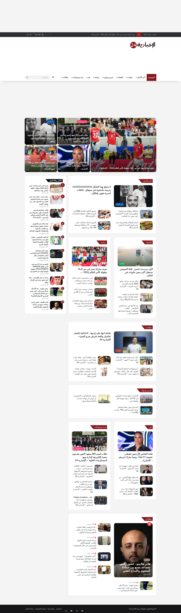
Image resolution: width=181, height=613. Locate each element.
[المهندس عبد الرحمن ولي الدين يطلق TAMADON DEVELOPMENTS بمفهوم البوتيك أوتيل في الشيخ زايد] (56, 267)
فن (89, 77)
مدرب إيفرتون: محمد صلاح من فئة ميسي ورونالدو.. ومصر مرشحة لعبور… (82, 280)
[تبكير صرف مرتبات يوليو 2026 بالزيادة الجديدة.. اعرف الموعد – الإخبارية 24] (146, 284)
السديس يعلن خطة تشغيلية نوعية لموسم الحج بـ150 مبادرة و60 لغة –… (126, 409)
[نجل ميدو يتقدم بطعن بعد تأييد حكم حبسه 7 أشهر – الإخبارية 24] (146, 360)
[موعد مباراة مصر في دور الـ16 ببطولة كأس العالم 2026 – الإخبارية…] (123, 145)
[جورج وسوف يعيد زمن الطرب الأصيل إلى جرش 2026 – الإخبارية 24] (146, 492)
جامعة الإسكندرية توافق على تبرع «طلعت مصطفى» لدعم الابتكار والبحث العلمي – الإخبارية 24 (83, 486)
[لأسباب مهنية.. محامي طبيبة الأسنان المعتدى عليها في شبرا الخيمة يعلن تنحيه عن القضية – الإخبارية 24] (104, 371)
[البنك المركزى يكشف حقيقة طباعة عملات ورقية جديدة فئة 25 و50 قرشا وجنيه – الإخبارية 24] (146, 297)
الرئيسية (151, 77)
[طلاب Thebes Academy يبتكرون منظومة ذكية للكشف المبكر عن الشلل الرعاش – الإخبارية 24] (100, 500)
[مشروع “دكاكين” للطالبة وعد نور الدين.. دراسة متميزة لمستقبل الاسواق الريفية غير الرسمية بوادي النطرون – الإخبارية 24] (100, 469)
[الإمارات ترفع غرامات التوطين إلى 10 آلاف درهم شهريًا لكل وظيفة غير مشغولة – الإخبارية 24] (146, 399)
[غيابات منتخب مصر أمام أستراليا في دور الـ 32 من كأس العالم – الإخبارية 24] (100, 292)
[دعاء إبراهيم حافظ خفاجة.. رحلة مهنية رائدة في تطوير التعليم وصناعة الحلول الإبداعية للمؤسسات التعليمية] (104, 527)
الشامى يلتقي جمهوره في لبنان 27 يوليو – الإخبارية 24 (128, 468)
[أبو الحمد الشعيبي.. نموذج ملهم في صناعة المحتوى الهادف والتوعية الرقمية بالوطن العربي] (56, 240)
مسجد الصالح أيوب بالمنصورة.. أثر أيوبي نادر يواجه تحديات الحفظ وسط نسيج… (84, 398)
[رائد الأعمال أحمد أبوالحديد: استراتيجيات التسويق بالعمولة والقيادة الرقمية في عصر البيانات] (104, 570)
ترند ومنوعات (78, 77)
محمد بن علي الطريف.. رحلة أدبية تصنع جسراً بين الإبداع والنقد (38, 280)
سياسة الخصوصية (40, 609)
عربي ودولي (108, 77)
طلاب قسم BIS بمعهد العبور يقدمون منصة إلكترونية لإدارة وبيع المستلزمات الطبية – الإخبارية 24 (89, 457)
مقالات (65, 77)
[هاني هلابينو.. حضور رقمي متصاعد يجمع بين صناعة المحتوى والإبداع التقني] (133, 550)
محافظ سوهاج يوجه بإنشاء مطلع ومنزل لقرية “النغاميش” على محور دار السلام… (126, 213)
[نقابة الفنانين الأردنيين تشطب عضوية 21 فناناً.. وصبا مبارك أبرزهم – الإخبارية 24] (135, 441)
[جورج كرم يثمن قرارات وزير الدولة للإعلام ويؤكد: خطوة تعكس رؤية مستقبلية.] (56, 188)
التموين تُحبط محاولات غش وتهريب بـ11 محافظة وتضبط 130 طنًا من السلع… (85, 225)
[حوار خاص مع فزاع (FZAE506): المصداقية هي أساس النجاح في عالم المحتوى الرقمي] (56, 253)
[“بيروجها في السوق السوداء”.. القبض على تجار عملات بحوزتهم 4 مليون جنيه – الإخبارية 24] (146, 371)
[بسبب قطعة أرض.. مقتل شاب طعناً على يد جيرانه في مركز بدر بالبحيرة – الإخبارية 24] (104, 360)
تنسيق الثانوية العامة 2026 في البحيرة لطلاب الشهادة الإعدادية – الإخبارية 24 (84, 213)
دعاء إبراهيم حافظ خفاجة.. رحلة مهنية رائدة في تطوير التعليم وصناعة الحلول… (86, 529)
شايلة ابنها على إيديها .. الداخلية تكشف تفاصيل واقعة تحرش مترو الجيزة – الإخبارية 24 (92, 336)
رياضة (97, 77)
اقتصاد (120, 77)
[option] (90, 145)
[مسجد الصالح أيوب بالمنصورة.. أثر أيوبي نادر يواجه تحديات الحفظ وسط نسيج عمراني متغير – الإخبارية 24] (104, 399)
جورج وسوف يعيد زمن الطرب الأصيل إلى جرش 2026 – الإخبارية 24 (128, 491)
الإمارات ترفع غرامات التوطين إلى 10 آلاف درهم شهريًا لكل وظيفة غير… (126, 398)
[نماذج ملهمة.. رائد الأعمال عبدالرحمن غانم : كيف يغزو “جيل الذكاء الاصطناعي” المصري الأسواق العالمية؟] (146, 585)
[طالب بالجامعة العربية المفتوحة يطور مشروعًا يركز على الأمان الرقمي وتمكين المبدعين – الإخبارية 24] (56, 213)
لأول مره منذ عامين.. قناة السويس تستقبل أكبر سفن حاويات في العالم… (136, 272)
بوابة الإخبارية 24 (134, 609)
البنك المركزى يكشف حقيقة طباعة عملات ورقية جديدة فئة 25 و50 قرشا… (128, 297)
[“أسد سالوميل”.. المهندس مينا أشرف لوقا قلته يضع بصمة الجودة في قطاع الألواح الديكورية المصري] (104, 556)
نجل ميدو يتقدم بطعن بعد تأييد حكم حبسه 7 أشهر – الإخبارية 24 (127, 360)
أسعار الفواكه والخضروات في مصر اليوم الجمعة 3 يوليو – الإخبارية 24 (127, 225)
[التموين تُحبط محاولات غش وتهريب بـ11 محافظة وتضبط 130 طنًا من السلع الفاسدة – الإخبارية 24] (104, 225)
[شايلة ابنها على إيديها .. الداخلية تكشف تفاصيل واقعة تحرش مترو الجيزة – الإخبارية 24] (133, 342)
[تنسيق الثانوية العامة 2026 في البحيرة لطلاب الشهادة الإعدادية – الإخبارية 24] (104, 214)
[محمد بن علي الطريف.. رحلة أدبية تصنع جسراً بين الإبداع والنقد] (56, 280)
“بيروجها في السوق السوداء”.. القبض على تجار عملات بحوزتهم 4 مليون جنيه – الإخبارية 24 (126, 371)
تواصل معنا (51, 609)
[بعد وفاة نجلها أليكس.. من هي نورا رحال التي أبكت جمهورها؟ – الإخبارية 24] (146, 480)
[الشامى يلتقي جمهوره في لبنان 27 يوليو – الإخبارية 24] (146, 469)
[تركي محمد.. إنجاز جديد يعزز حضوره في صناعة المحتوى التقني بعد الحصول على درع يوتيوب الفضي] (56, 200)
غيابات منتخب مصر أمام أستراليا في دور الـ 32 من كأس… (83, 292)
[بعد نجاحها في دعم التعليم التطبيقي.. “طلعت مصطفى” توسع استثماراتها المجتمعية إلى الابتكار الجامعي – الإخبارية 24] (146, 308)
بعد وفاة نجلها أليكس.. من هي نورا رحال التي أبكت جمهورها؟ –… (128, 480)
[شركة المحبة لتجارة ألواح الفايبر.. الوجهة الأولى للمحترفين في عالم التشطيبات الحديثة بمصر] (104, 540)
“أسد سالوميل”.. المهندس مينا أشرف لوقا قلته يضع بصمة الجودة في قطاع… (84, 559)
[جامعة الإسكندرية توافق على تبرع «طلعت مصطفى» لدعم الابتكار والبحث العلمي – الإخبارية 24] (100, 484)
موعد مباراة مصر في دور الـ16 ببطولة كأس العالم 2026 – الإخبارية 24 (113, 34)
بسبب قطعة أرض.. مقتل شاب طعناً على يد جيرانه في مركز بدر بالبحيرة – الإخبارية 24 (84, 360)
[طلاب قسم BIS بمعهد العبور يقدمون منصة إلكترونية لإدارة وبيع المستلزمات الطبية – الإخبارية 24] (89, 441)
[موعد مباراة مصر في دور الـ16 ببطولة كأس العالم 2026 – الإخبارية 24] (89, 256)
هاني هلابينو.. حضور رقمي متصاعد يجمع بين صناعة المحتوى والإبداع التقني (39, 304)
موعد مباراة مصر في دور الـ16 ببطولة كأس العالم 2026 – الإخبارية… (128, 162)
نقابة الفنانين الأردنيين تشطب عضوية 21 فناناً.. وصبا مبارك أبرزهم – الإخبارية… (136, 457)
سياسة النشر (29, 609)
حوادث (130, 77)
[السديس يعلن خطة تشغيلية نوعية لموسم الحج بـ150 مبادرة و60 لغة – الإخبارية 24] (146, 410)
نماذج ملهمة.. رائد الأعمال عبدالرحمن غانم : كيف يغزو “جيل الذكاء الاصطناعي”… (128, 588)
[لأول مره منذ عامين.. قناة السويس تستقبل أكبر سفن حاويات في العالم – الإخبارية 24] (135, 256)
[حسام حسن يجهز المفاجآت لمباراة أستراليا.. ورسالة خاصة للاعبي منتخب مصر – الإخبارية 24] (100, 303)
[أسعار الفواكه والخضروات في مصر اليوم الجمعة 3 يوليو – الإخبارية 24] (146, 225)
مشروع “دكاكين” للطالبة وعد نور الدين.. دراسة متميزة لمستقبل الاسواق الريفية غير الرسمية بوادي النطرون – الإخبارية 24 (83, 471)
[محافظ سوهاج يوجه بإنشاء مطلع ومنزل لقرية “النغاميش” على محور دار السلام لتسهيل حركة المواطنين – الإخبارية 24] (146, 214)
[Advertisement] (90, 16)
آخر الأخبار (141, 77)
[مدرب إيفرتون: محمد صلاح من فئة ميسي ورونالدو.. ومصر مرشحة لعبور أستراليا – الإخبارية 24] (100, 281)
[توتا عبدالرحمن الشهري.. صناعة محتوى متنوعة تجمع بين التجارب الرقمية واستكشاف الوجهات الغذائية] (56, 227)
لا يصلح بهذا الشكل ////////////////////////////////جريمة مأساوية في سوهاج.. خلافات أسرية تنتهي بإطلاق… (91, 190)
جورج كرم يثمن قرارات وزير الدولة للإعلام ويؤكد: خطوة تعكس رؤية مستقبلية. (38, 188)
